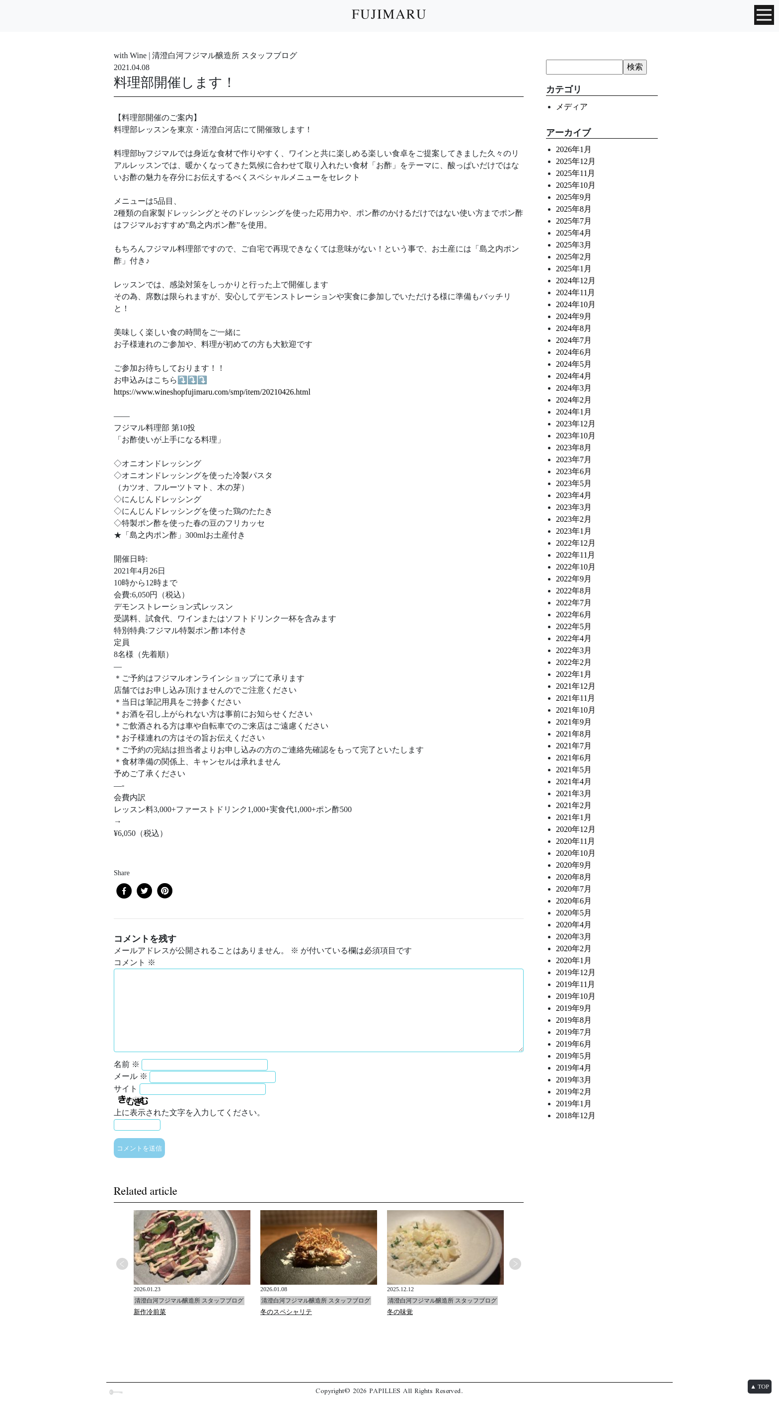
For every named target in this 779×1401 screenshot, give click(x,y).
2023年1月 (574, 531)
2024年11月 (575, 292)
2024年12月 (576, 280)
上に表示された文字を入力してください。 (189, 1112)
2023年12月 (576, 423)
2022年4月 (574, 638)
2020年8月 (574, 877)
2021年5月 (574, 769)
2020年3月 (574, 936)
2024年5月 (574, 364)
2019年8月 (574, 1020)
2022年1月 (574, 674)
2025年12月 (576, 161)
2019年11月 (575, 984)
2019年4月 (574, 1068)
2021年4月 (574, 781)
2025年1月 (574, 268)
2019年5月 (574, 1056)
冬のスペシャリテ (286, 1312)
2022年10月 (576, 567)
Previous (122, 1264)
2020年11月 (575, 841)
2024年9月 (574, 316)
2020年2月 (574, 948)
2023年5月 (574, 483)
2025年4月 (574, 233)
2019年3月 (574, 1079)
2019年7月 (574, 1032)
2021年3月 (574, 793)
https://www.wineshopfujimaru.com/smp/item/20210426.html (212, 392)
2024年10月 (576, 304)
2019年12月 (576, 972)
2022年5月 (574, 626)
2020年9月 (574, 865)
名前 (127, 1064)
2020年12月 (576, 829)
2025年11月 (575, 173)
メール (131, 1076)
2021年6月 (574, 757)
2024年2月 (574, 400)
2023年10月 (576, 435)
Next (515, 1264)
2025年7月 (574, 221)
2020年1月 (574, 960)
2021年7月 (574, 746)
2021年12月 (576, 686)
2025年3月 (574, 245)
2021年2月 (574, 805)
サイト (126, 1088)
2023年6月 (574, 471)
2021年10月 (576, 710)
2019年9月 (574, 1008)
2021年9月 (574, 722)
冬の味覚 (400, 1312)
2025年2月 (574, 256)
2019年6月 (574, 1044)
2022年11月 (575, 555)
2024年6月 (574, 352)
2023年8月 (574, 447)
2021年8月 (574, 734)
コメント (135, 962)
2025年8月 (574, 209)
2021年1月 (574, 817)
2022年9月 (574, 579)
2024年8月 (574, 328)
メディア (572, 106)
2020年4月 (574, 924)
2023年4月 (574, 495)
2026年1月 (574, 149)
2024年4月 (574, 376)
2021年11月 (575, 698)
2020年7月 (574, 889)
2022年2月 (574, 662)
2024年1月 (574, 412)
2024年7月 (574, 340)
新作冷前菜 (150, 1312)
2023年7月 (574, 459)
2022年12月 (576, 543)
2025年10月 (576, 185)
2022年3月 (574, 650)
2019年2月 (574, 1091)
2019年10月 (576, 996)
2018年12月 (576, 1115)
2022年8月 (574, 590)
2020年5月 (574, 912)
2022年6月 (574, 614)
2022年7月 (574, 602)
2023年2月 (574, 519)
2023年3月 (574, 507)
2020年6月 (574, 901)
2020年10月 (576, 853)
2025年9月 (574, 197)
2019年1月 (574, 1103)
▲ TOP (759, 1386)
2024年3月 (574, 388)
